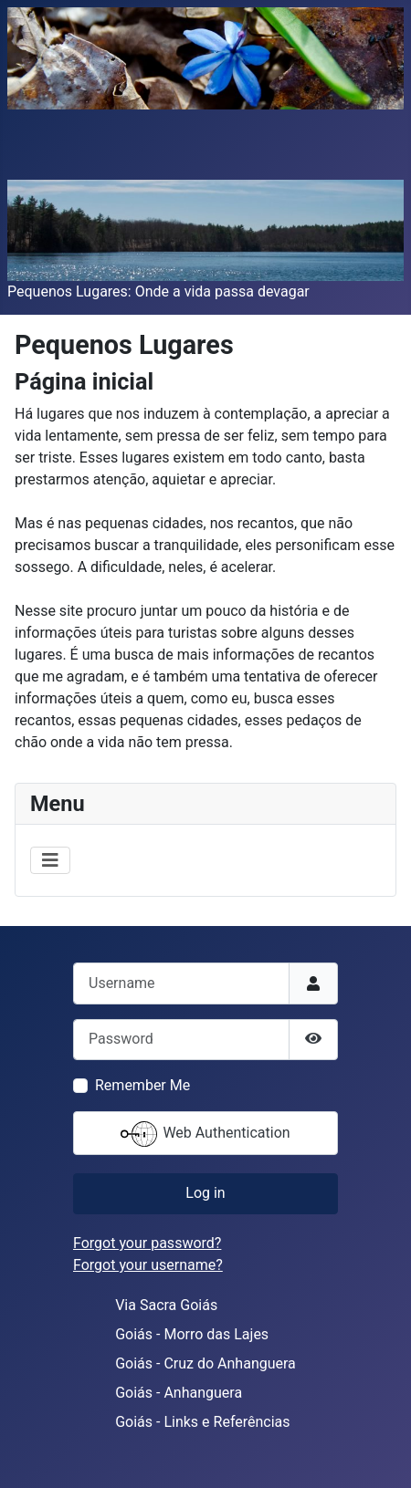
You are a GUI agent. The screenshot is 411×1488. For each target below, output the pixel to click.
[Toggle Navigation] (50, 860)
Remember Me (142, 1085)
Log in (205, 1193)
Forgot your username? (148, 1265)
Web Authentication (205, 1134)
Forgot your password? (147, 1243)
